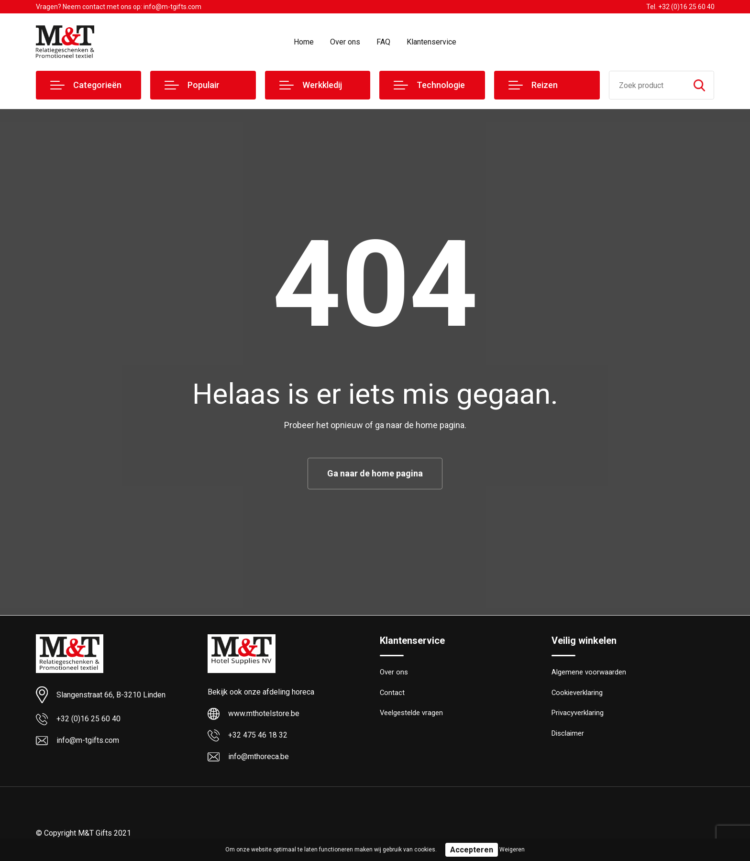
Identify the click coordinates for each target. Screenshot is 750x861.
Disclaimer (567, 734)
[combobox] (647, 85)
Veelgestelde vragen (411, 713)
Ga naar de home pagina (375, 473)
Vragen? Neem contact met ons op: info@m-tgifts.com (118, 7)
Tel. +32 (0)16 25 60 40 (680, 7)
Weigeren (512, 849)
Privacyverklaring (577, 713)
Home (304, 41)
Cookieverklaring (577, 693)
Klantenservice (431, 41)
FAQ (383, 41)
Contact (392, 693)
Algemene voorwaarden (588, 672)
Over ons (345, 41)
